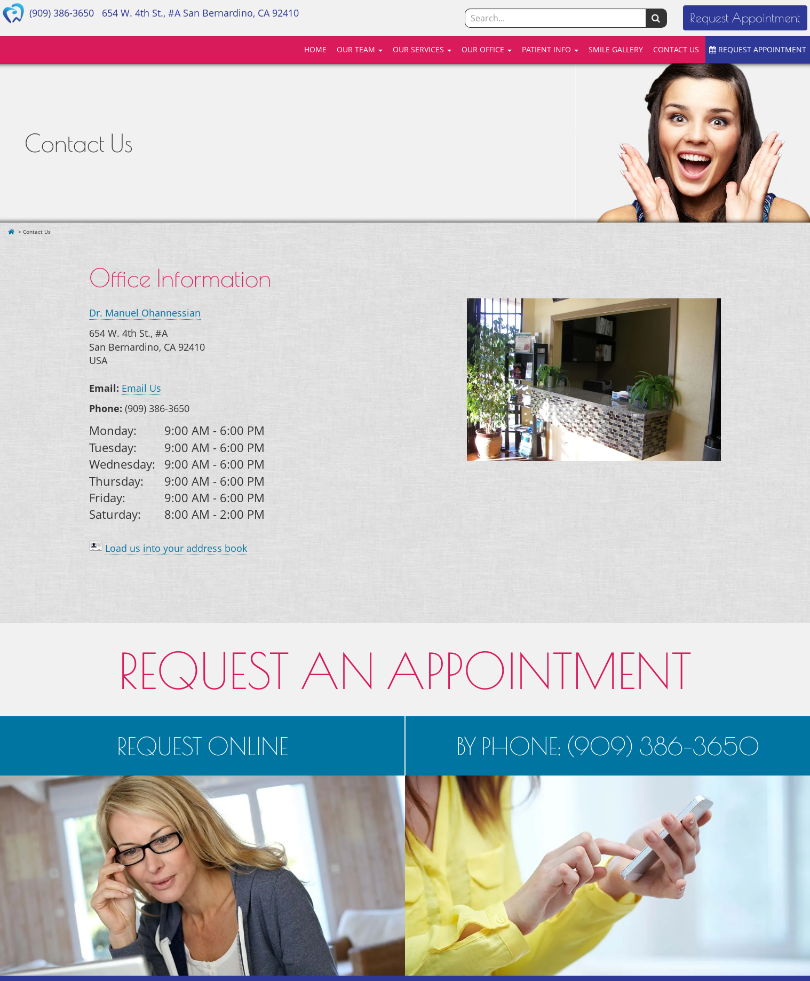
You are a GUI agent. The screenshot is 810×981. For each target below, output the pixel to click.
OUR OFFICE (487, 49)
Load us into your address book (176, 548)
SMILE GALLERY (616, 49)
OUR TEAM (360, 49)
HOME (315, 49)
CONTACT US (676, 49)
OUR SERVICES (422, 49)
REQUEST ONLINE (202, 746)
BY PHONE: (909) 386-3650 (607, 746)
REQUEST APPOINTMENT (757, 49)
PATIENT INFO (550, 49)
